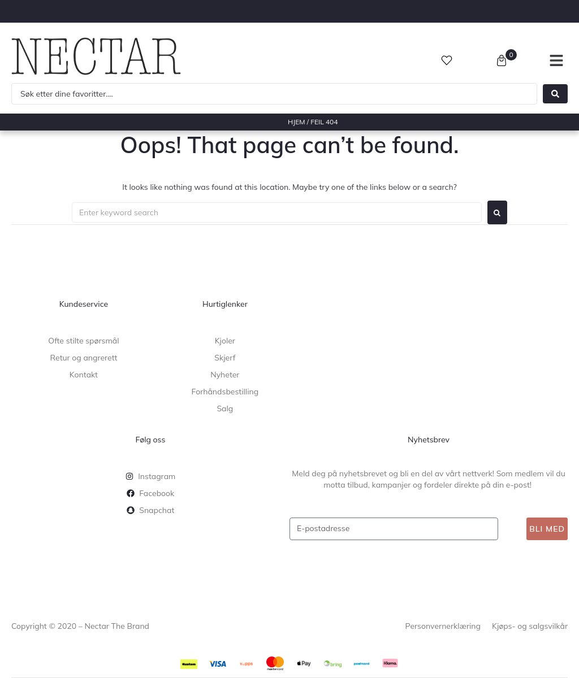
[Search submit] (555, 93)
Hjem (296, 122)
